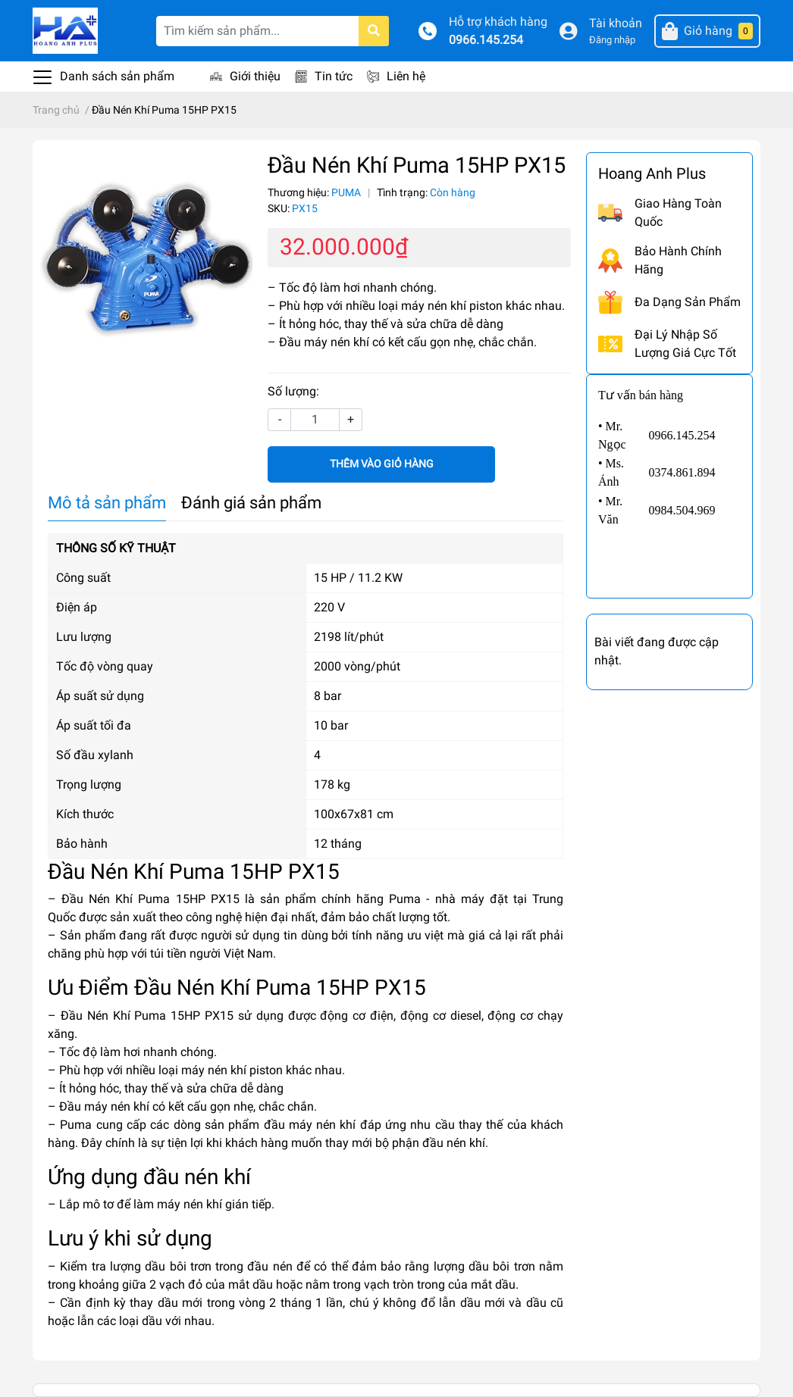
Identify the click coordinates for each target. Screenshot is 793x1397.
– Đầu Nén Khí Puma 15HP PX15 (144, 899)
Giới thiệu (255, 76)
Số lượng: (293, 391)
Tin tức (334, 76)
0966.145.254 (486, 40)
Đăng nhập (612, 39)
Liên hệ (406, 76)
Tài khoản (615, 23)
